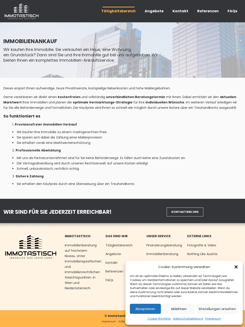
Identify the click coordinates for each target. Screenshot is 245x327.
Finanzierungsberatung (164, 245)
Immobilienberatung (162, 254)
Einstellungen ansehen (217, 308)
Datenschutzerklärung (188, 319)
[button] (236, 267)
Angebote (113, 254)
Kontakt (112, 262)
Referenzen (114, 271)
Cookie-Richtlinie (159, 319)
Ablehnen (179, 308)
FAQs (109, 280)
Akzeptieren (145, 308)
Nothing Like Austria (202, 254)
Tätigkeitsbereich (119, 245)
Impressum (213, 319)
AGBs (121, 321)
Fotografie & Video (201, 245)
